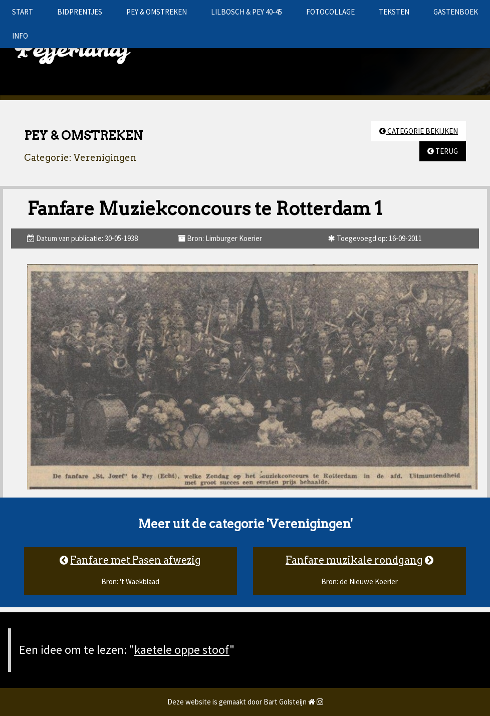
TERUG (442, 151)
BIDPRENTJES (79, 12)
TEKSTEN (394, 12)
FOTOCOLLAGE (330, 12)
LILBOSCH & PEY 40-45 (246, 12)
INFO (20, 36)
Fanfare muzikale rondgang (354, 560)
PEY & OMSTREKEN (156, 12)
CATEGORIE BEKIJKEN (418, 131)
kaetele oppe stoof (181, 649)
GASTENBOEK (455, 12)
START (22, 12)
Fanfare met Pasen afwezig (135, 560)
